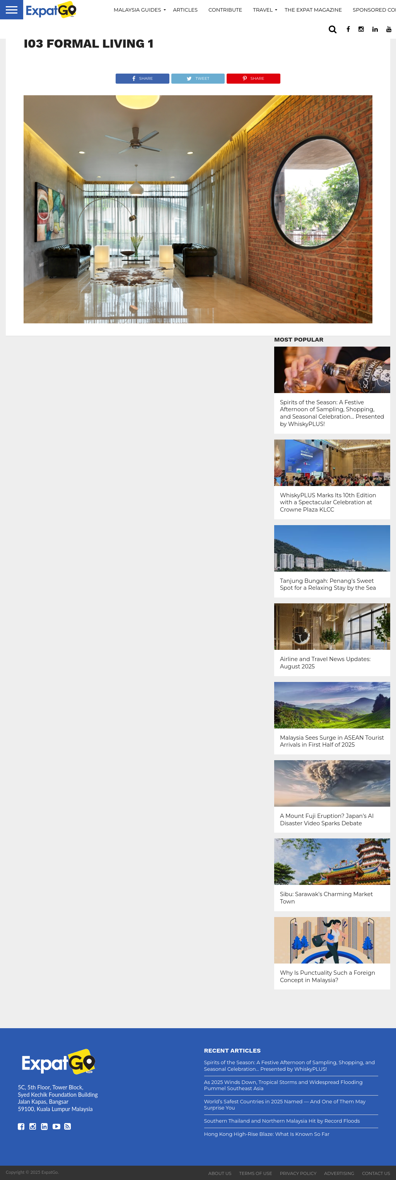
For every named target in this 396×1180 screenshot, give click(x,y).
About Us (220, 1173)
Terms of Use (255, 1173)
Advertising (339, 1173)
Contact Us (376, 1173)
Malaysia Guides (137, 10)
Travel (263, 10)
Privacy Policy (298, 1173)
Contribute (225, 10)
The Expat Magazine (313, 10)
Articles (185, 10)
